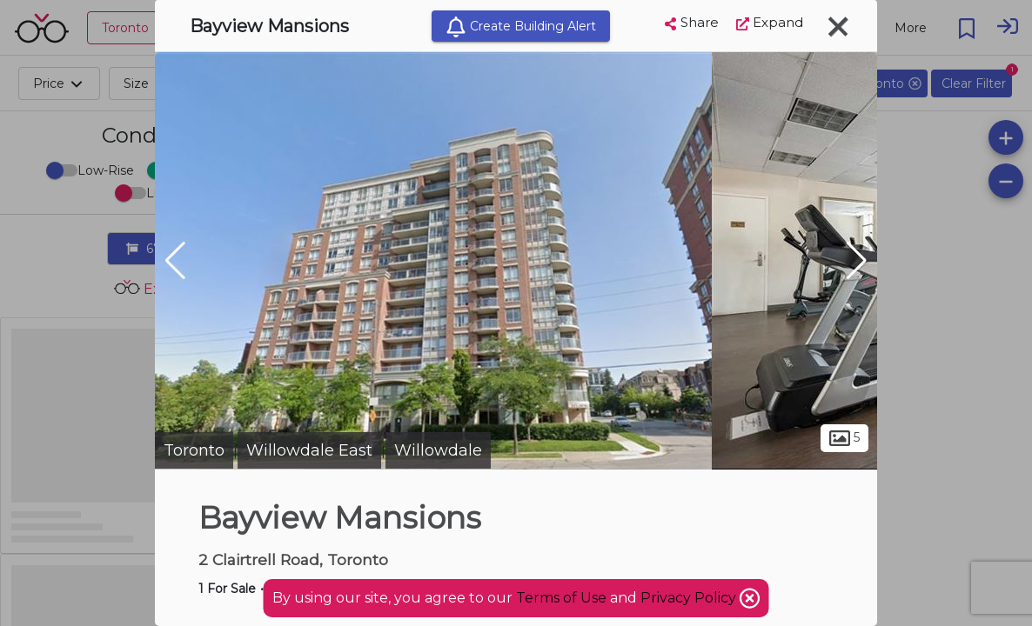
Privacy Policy (690, 597)
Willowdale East (309, 450)
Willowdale (438, 450)
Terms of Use (561, 597)
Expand (769, 22)
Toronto (194, 450)
